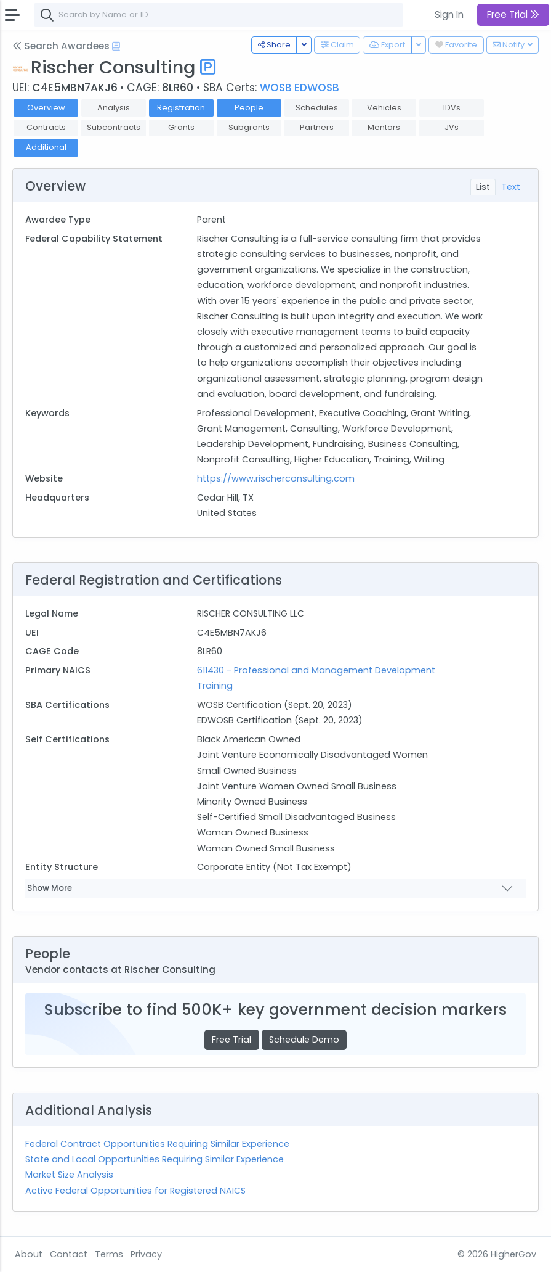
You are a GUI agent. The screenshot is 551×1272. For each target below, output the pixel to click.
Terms (109, 1254)
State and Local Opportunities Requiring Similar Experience (154, 1159)
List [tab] (483, 187)
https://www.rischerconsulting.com (276, 478)
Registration (181, 107)
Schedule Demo (304, 1039)
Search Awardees (61, 45)
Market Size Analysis (69, 1174)
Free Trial (231, 1039)
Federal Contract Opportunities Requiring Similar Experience (157, 1144)
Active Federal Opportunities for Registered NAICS (135, 1190)
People (249, 107)
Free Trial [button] (513, 14)
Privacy (146, 1254)
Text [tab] (510, 187)
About (28, 1254)
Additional (46, 147)
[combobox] (218, 15)
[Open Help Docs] (116, 46)
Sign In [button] (449, 14)
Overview (46, 107)
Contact (68, 1254)
